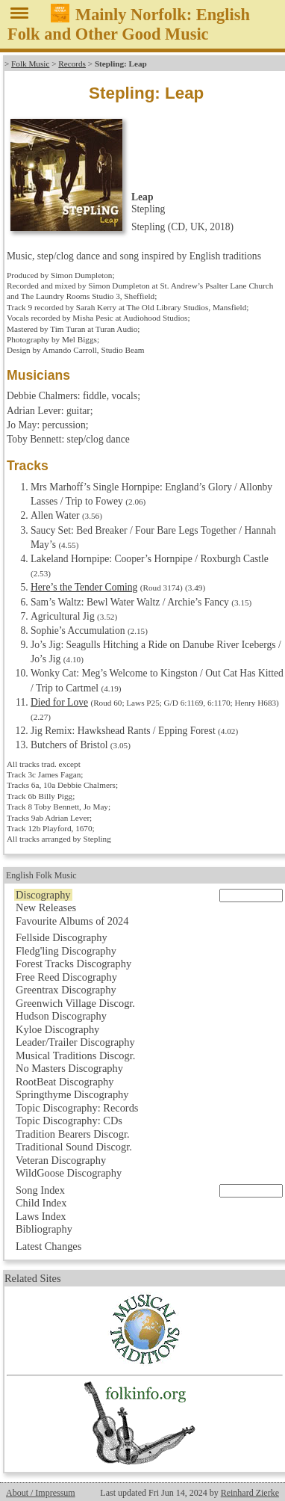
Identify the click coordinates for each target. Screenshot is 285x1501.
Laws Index (41, 1216)
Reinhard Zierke (250, 1493)
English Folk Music (41, 875)
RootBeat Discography (65, 1082)
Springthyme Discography (72, 1094)
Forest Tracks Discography (73, 964)
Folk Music (30, 63)
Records (72, 63)
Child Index (41, 1203)
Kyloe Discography (57, 1029)
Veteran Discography (61, 1160)
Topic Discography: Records (77, 1108)
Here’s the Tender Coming (84, 587)
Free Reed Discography (66, 977)
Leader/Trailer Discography (75, 1042)
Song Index (40, 1190)
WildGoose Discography (69, 1173)
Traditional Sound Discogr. (74, 1147)
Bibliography (44, 1229)
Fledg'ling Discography (66, 951)
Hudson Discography (61, 1016)
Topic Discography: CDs (69, 1120)
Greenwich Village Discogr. (75, 1003)
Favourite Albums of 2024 (72, 921)
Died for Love (59, 702)
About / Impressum (40, 1493)
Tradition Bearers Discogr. (73, 1134)
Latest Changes (48, 1246)
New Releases (46, 907)
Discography (43, 895)
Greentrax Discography (66, 990)
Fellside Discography (61, 937)
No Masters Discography (69, 1068)
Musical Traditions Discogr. (75, 1055)
